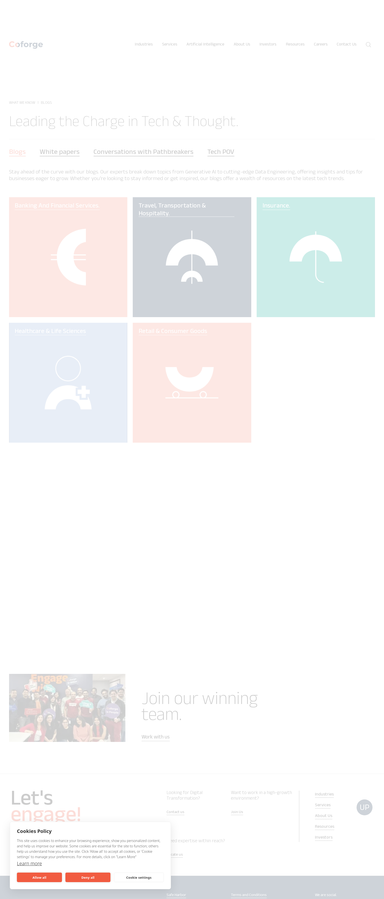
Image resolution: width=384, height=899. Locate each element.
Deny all (88, 877)
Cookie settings (138, 877)
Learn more (30, 863)
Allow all (39, 877)
